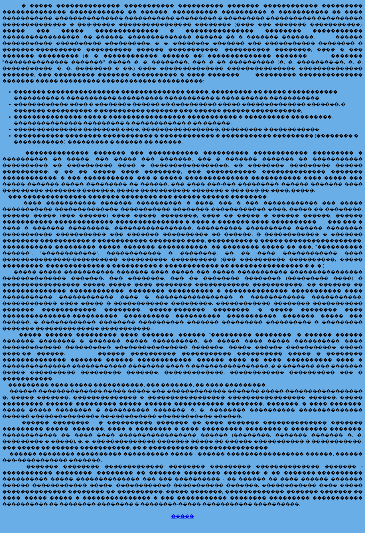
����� (182, 516)
